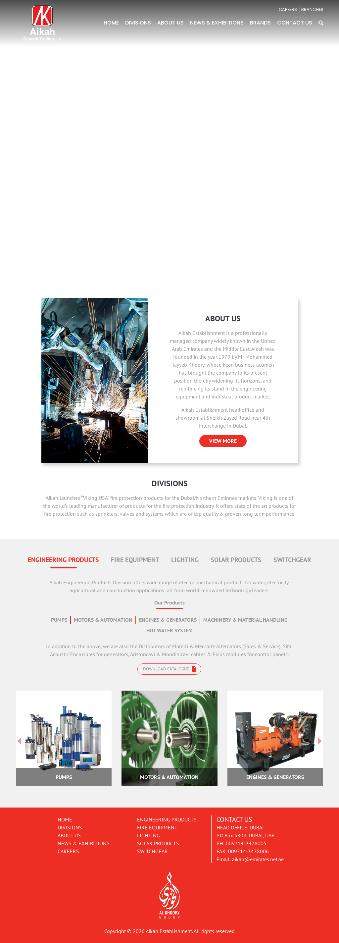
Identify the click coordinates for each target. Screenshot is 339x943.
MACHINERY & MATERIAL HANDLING (245, 619)
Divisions (70, 827)
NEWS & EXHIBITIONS (217, 22)
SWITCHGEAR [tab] (292, 559)
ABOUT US (170, 22)
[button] (320, 22)
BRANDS (260, 22)
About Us (69, 835)
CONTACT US (294, 22)
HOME (111, 22)
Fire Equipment (157, 827)
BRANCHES (312, 9)
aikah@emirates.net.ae (258, 859)
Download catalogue (169, 668)
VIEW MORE (223, 441)
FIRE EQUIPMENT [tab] (135, 559)
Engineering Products (167, 819)
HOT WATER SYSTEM (169, 630)
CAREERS (288, 9)
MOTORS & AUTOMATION (103, 619)
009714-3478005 (246, 843)
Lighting (148, 835)
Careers (68, 851)
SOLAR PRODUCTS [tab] (236, 559)
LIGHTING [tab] (185, 559)
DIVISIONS (138, 22)
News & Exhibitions (84, 843)
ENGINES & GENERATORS (168, 619)
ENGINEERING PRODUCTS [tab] (63, 559)
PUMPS (59, 619)
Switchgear (152, 851)
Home (65, 819)
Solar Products (158, 843)
